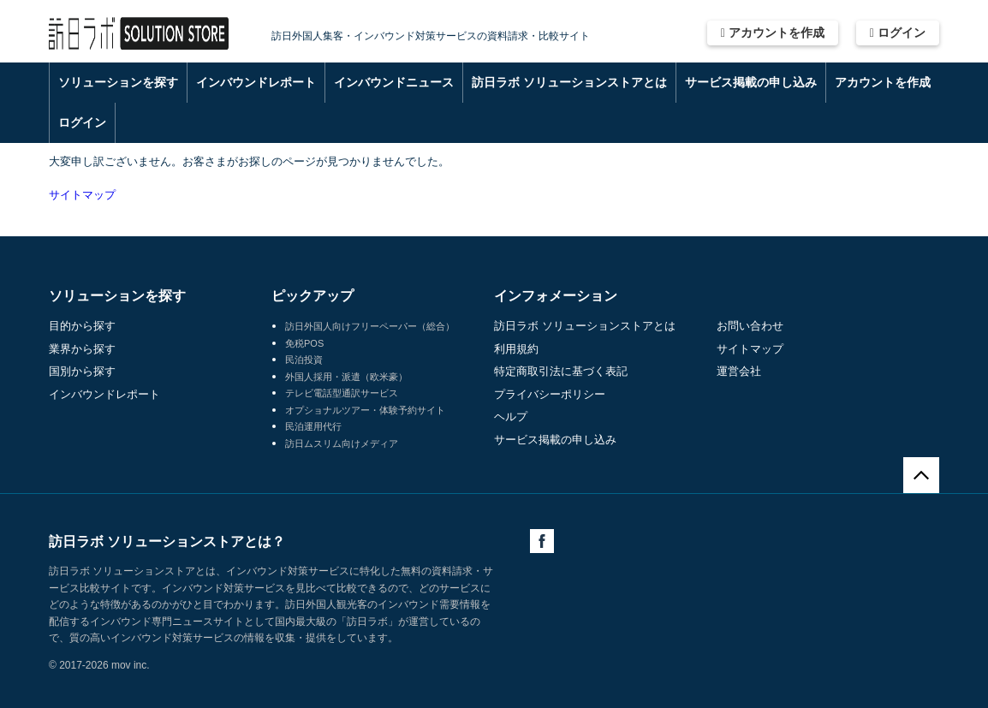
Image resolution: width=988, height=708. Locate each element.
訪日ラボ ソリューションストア (139, 34)
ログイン (898, 32)
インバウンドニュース (394, 82)
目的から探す (82, 325)
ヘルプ (510, 416)
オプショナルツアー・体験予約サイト (365, 410)
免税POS (304, 343)
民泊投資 (304, 359)
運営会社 (739, 371)
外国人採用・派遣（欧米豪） (346, 377)
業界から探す (82, 348)
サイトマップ (82, 194)
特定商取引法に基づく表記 (561, 371)
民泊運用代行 (313, 426)
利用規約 (516, 348)
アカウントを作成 (772, 32)
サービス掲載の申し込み (751, 82)
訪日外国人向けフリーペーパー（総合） (370, 326)
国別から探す (82, 371)
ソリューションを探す (118, 82)
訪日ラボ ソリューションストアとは (569, 82)
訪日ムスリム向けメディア (341, 443)
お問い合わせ (750, 325)
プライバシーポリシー (549, 394)
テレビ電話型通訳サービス (341, 393)
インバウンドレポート (256, 82)
